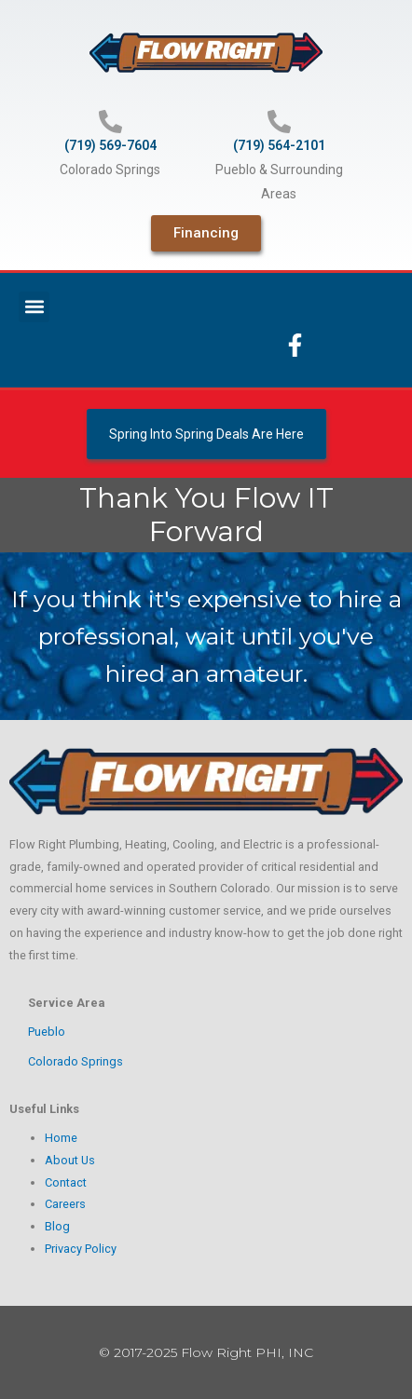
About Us (70, 1160)
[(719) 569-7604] (110, 121)
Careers (65, 1204)
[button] (34, 307)
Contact (66, 1182)
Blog (57, 1226)
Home (61, 1138)
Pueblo (46, 1032)
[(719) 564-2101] (279, 121)
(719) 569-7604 (110, 145)
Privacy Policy (81, 1249)
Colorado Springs (75, 1061)
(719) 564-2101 (279, 145)
